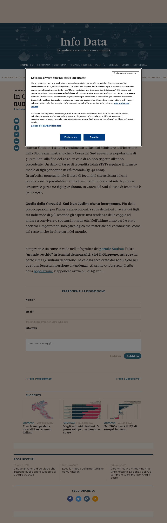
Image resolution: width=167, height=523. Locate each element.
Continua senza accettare (125, 73)
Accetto (94, 137)
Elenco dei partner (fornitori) (46, 126)
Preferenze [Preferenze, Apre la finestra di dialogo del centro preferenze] (70, 137)
